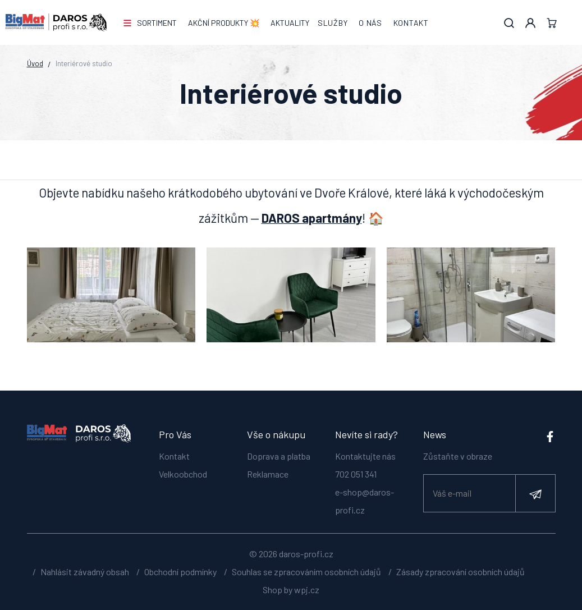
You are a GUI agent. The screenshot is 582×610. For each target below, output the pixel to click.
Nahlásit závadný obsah (84, 571)
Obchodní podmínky (180, 571)
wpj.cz (306, 589)
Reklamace (267, 474)
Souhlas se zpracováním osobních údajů (306, 571)
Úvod (35, 63)
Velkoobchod (183, 474)
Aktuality (290, 22)
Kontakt (411, 22)
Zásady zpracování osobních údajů (460, 571)
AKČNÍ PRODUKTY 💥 (223, 22)
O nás (370, 22)
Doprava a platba (278, 456)
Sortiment (157, 22)
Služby (332, 22)
